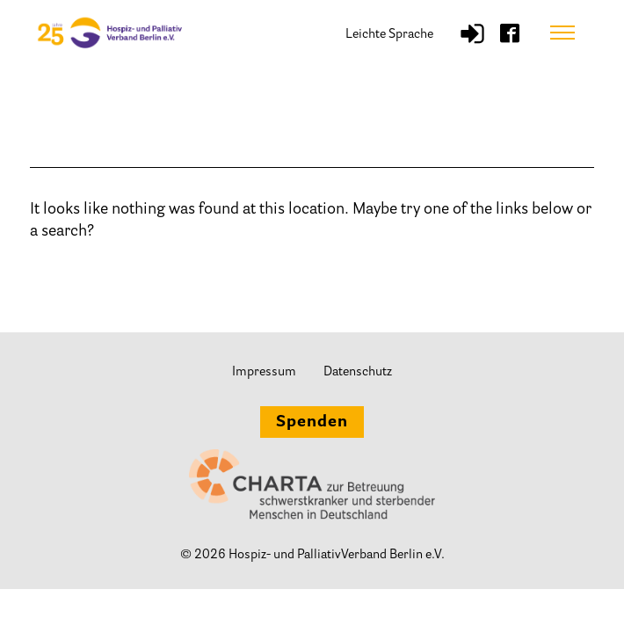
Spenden (312, 423)
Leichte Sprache (389, 34)
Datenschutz (357, 372)
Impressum (264, 372)
